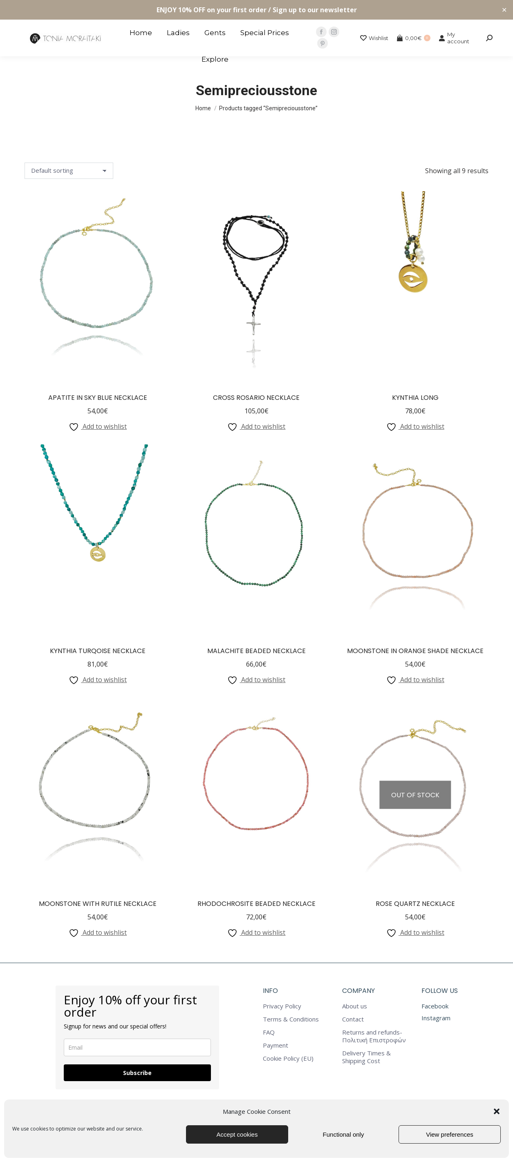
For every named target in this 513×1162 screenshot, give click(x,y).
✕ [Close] (504, 10)
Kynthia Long (415, 397)
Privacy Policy (282, 1006)
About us (354, 1006)
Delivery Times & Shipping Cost (366, 1057)
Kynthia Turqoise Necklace (98, 651)
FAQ (269, 1032)
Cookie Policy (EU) (288, 1058)
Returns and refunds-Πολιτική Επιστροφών (374, 1036)
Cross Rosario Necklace (256, 397)
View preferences (449, 1134)
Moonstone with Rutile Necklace (98, 903)
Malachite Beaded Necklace (256, 651)
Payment (275, 1045)
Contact (353, 1019)
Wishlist (374, 38)
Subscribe (137, 1073)
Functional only (343, 1134)
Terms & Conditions (291, 1019)
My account (454, 38)
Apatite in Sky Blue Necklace (97, 397)
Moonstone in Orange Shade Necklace (415, 651)
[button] (497, 1111)
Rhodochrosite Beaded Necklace (256, 903)
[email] (137, 1047)
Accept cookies (237, 1134)
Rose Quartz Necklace (415, 903)
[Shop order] (69, 171)
